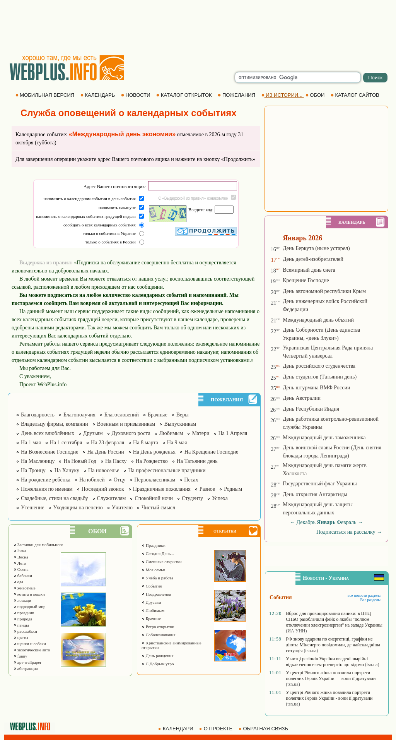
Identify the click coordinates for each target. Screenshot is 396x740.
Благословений (121, 415)
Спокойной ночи (154, 498)
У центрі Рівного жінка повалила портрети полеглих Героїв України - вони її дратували (329, 695)
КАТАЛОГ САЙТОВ (356, 95)
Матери (200, 433)
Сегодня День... (158, 553)
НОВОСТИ (136, 95)
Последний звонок (103, 489)
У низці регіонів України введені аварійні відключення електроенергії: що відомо (327, 661)
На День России (105, 452)
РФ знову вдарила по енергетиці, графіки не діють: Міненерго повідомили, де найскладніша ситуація (333, 644)
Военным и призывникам (126, 424)
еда (18, 581)
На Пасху (116, 461)
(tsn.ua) (311, 650)
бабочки (22, 575)
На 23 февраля (107, 442)
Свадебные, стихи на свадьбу (54, 498)
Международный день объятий (318, 320)
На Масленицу (38, 461)
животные (24, 588)
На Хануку (67, 470)
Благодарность (38, 415)
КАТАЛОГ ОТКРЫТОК (184, 95)
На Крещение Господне (211, 452)
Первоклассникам (154, 480)
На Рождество (152, 461)
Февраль (347, 522)
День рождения (158, 655)
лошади (22, 600)
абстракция (25, 668)
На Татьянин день (197, 461)
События (152, 586)
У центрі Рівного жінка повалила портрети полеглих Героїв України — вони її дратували (331, 675)
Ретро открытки (158, 626)
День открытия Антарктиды (315, 494)
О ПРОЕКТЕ (216, 728)
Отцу (120, 480)
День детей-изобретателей (313, 259)
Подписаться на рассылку (349, 532)
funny (20, 656)
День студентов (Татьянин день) (320, 377)
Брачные (157, 415)
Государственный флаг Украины (320, 483)
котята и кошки (29, 594)
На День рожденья (154, 452)
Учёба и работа (157, 578)
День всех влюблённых (47, 433)
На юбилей (92, 480)
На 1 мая (31, 442)
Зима (19, 550)
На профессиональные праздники (166, 470)
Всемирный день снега (309, 270)
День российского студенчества (319, 366)
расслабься (25, 631)
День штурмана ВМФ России (316, 388)
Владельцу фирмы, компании (54, 424)
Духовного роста (131, 433)
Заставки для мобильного (38, 544)
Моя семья (153, 569)
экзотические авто (31, 650)
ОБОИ (316, 95)
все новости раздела (364, 595)
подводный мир (29, 606)
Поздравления (156, 594)
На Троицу (33, 470)
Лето (19, 563)
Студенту (192, 498)
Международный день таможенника (324, 437)
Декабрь (306, 522)
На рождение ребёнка (45, 480)
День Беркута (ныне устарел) (316, 248)
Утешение (32, 507)
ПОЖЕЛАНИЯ (237, 95)
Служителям (111, 498)
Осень (21, 569)
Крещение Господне (306, 280)
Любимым (171, 433)
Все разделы (370, 600)
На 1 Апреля (233, 433)
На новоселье (103, 470)
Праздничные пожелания (162, 489)
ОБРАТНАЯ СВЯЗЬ (264, 728)
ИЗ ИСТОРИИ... (282, 95)
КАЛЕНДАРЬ (98, 95)
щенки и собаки (29, 643)
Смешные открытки (162, 561)
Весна (20, 557)
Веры (182, 415)
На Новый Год (79, 461)
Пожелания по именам (47, 489)
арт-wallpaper (27, 662)
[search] (298, 77)
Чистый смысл (158, 507)
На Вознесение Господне (49, 452)
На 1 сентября (66, 442)
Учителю (122, 507)
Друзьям (93, 433)
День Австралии (302, 398)
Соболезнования (159, 634)
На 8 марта (145, 442)
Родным (233, 489)
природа (22, 619)
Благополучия (79, 415)
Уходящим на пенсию (77, 507)
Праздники (154, 545)
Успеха (220, 498)
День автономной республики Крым (324, 291)
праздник (23, 612)
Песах (191, 480)
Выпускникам (180, 424)
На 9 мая (177, 442)
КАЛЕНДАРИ (176, 728)
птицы (21, 625)
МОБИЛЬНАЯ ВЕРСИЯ (45, 95)
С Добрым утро (158, 663)
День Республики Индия (311, 409)
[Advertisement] (198, 27)
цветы (20, 637)
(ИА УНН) (296, 631)
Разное (207, 489)
